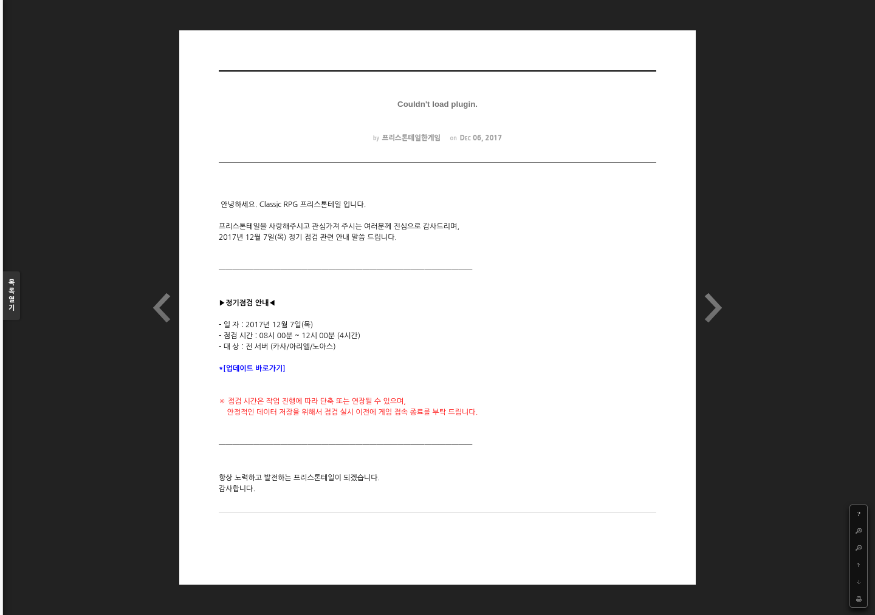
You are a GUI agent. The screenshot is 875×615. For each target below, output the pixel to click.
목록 (12, 296)
